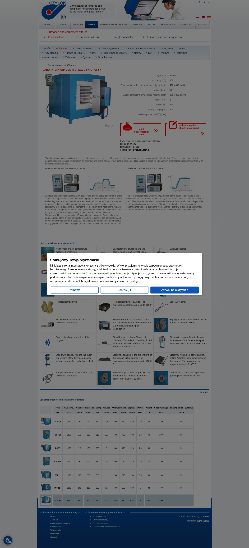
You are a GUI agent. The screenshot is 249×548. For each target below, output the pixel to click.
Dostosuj (124, 289)
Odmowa (74, 289)
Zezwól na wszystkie (174, 289)
